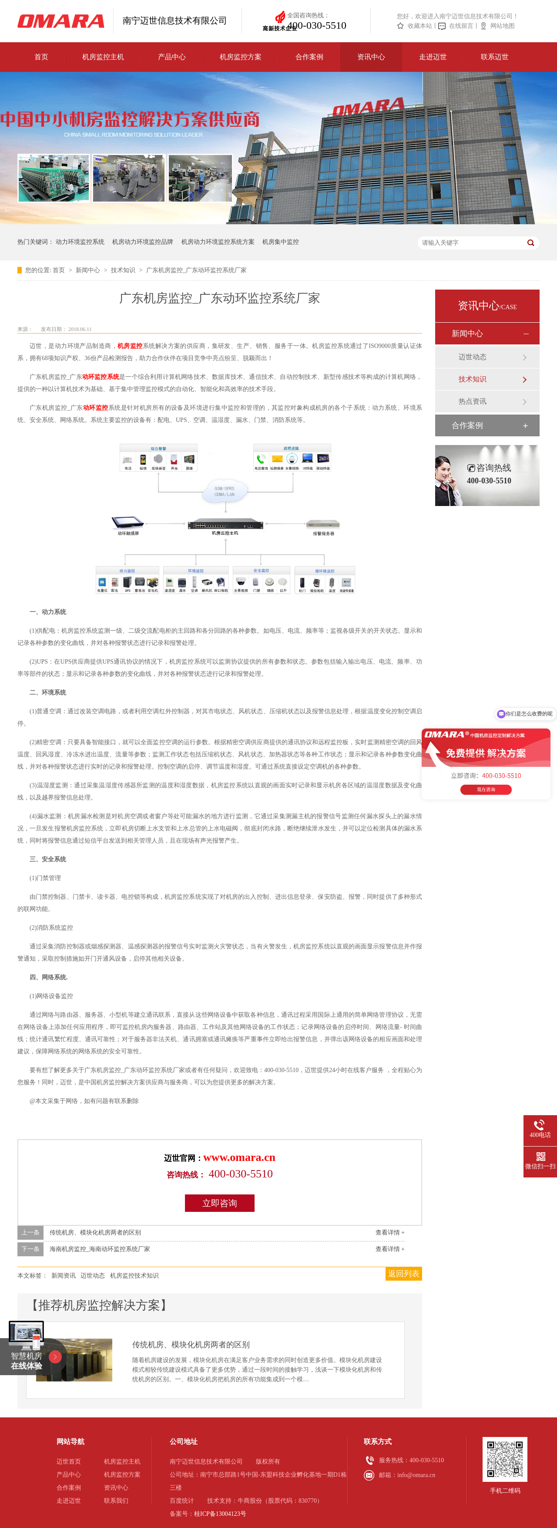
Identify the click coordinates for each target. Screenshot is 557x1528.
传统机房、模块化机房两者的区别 (95, 1232)
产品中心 (172, 57)
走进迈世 (433, 57)
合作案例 (309, 57)
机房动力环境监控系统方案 (218, 242)
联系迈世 (495, 57)
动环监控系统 (100, 377)
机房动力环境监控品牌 (142, 242)
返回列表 (403, 1273)
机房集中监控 (280, 242)
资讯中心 (371, 57)
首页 (41, 57)
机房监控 (130, 346)
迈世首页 (69, 1461)
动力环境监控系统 (80, 242)
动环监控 (95, 408)
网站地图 (502, 26)
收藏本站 (420, 26)
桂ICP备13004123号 (220, 1514)
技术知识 (124, 270)
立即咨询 (219, 1203)
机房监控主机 (103, 57)
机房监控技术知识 (134, 1275)
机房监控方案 (241, 57)
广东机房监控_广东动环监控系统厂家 (196, 270)
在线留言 (461, 26)
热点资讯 (473, 401)
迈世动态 (93, 1275)
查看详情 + (390, 1232)
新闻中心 (89, 270)
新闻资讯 (63, 1275)
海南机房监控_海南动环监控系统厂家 (100, 1249)
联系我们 (116, 1501)
